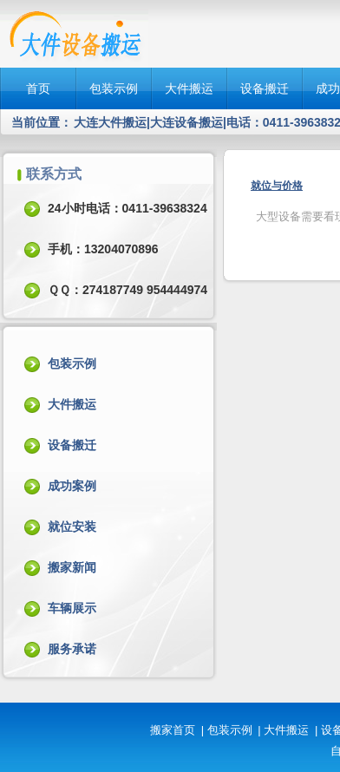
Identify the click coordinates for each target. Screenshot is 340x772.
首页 (38, 88)
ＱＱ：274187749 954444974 (127, 290)
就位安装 (72, 526)
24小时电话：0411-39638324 (127, 208)
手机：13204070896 (103, 249)
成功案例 (72, 486)
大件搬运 (189, 88)
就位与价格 (277, 186)
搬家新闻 (72, 567)
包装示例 (113, 88)
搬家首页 (172, 729)
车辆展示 (72, 608)
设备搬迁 (264, 88)
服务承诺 (72, 649)
